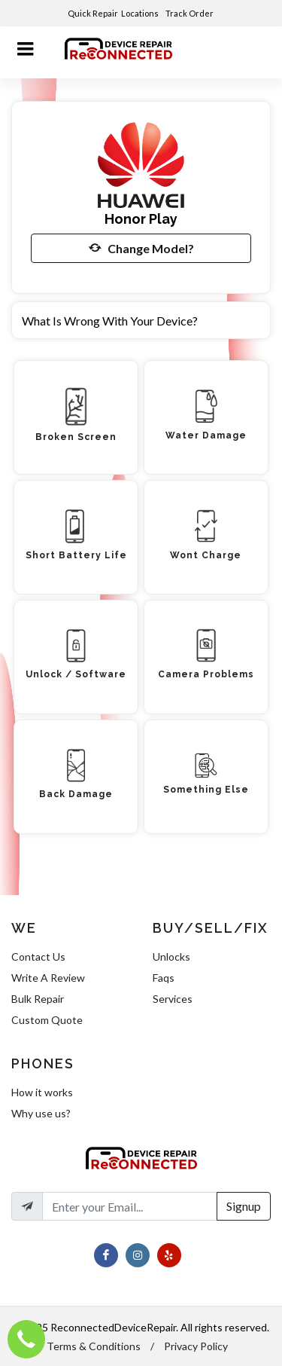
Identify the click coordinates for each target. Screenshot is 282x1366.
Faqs (163, 977)
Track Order (190, 13)
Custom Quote (47, 1019)
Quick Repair (93, 13)
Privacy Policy (196, 1346)
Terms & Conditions (94, 1346)
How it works (42, 1092)
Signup (243, 1206)
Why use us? (41, 1113)
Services (173, 998)
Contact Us (38, 956)
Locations (140, 13)
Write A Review (48, 977)
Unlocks (171, 956)
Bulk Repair (37, 998)
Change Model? (141, 248)
